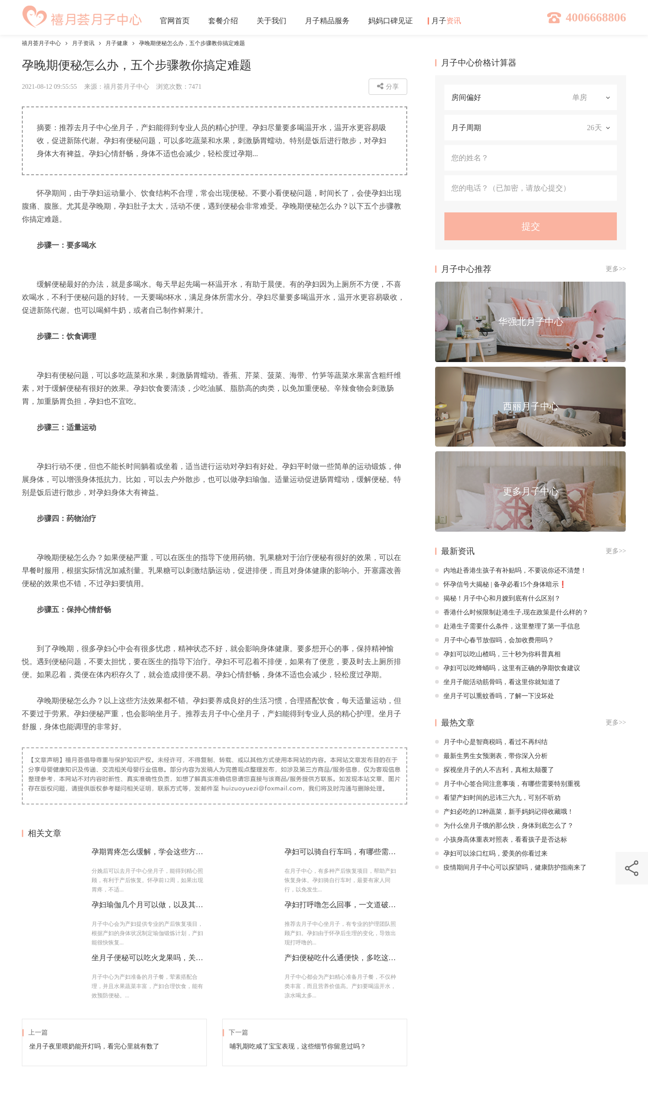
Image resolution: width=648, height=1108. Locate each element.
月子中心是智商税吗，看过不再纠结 (491, 742)
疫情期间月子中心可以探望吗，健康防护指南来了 (511, 867)
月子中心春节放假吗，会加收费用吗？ (494, 640)
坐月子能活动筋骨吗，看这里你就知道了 (498, 682)
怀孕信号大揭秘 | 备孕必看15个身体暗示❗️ (501, 584)
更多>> (616, 268)
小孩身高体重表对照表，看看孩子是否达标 (501, 839)
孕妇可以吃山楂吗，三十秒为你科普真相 (498, 654)
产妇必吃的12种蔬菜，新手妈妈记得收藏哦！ (504, 811)
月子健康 (117, 43)
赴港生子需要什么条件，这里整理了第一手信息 (507, 626)
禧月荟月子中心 (41, 43)
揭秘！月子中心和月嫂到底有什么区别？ (498, 598)
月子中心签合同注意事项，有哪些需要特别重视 (507, 783)
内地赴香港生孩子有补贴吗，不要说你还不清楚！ (511, 570)
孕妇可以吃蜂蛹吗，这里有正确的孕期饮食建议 (507, 668)
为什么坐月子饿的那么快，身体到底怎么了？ (504, 825)
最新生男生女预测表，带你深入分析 (491, 755)
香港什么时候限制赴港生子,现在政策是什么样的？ (511, 612)
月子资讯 (83, 43)
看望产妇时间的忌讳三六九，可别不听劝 (498, 797)
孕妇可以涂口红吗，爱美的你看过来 (491, 853)
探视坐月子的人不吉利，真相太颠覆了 (494, 769)
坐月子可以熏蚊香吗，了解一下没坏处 (494, 695)
